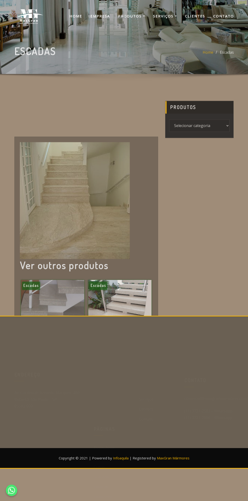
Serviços (165, 16)
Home (75, 16)
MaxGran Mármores (173, 458)
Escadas (227, 55)
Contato (223, 16)
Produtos (131, 16)
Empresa (100, 16)
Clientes (195, 16)
